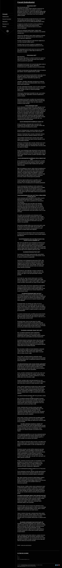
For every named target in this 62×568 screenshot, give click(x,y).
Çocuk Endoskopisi (26, 2)
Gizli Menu (7, 31)
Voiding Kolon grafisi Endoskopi (26, 545)
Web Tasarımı (23, 566)
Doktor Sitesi (19, 566)
